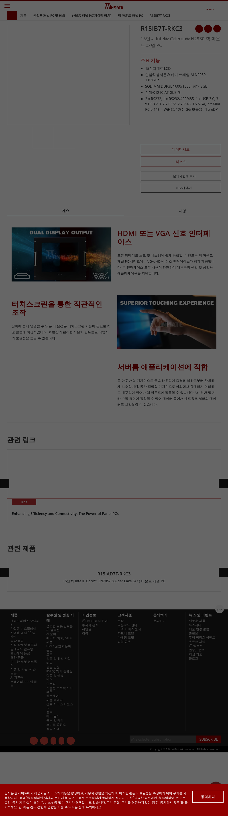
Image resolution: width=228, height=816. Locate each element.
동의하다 (208, 796)
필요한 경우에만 (145, 798)
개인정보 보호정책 (85, 798)
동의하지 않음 (170, 802)
